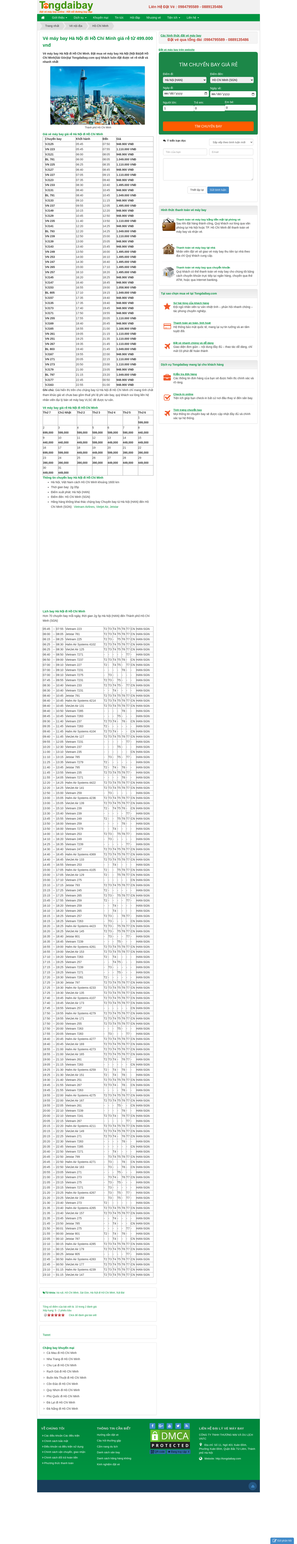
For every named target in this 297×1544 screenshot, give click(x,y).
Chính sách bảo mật (56, 1492)
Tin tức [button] (119, 17)
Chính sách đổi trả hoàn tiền (61, 1509)
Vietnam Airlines (84, 558)
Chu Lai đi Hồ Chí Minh (62, 1417)
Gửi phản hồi (282, 1541)
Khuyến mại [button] (100, 17)
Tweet (46, 1386)
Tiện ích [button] (173, 18)
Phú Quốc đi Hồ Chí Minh (63, 1448)
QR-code (158, 1503)
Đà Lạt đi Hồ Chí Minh (61, 1454)
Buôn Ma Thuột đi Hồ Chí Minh (66, 1429)
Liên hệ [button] (193, 18)
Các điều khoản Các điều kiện (62, 1487)
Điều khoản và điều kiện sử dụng (63, 1498)
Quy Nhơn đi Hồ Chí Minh (63, 1441)
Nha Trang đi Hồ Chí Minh (63, 1410)
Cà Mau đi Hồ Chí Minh (62, 1404)
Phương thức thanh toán (58, 1514)
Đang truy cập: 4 (178, 1503)
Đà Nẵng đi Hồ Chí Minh (62, 1460)
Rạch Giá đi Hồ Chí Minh (63, 1423)
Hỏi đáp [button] (135, 17)
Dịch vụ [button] (80, 18)
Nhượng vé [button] (153, 17)
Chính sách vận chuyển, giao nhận (64, 1503)
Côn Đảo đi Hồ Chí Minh (62, 1435)
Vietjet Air (102, 558)
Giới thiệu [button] (59, 18)
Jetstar (114, 558)
